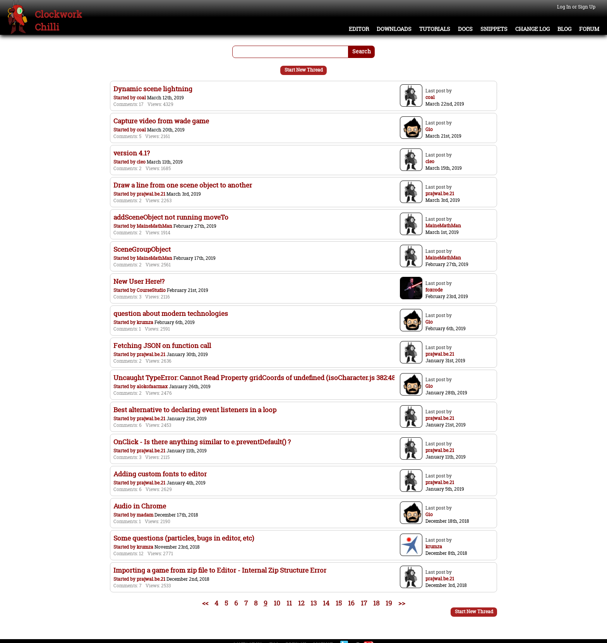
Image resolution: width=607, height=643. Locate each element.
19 (389, 603)
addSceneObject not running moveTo (170, 217)
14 (326, 603)
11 (289, 603)
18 (376, 603)
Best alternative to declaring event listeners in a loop (194, 409)
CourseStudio (151, 290)
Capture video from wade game (161, 120)
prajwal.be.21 (151, 194)
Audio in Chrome (139, 505)
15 (339, 603)
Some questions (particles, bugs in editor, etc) (183, 538)
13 (313, 603)
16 (351, 603)
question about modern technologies (170, 313)
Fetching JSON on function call (162, 345)
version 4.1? (131, 152)
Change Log (532, 29)
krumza (145, 322)
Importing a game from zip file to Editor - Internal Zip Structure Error (219, 570)
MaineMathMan (154, 226)
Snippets (494, 29)
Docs (465, 29)
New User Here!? (139, 281)
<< (205, 603)
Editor (359, 29)
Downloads (394, 29)
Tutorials (434, 29)
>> (401, 603)
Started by (125, 97)
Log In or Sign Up (576, 6)
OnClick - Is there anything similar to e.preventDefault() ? (202, 441)
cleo (141, 162)
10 (277, 603)
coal (141, 97)
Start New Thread (304, 70)
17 (364, 603)
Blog (564, 29)
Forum (589, 29)
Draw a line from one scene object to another (182, 185)
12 (301, 603)
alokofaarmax (152, 386)
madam (145, 515)
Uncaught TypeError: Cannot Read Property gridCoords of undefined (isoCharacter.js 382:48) (255, 377)
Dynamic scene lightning (152, 88)
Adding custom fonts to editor (160, 473)
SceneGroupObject (142, 249)
